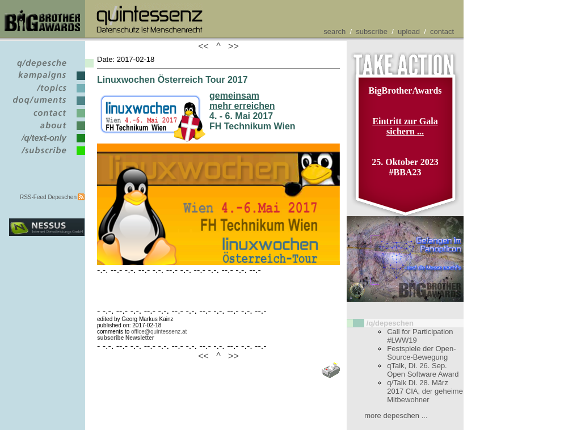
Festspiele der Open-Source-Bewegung (421, 352)
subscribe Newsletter (125, 338)
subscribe (372, 31)
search (334, 31)
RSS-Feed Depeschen (48, 197)
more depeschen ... (395, 415)
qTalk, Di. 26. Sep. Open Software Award (422, 369)
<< (206, 46)
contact (442, 31)
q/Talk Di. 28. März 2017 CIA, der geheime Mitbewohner (425, 391)
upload (409, 31)
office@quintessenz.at (159, 331)
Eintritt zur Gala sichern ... (404, 126)
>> (231, 46)
